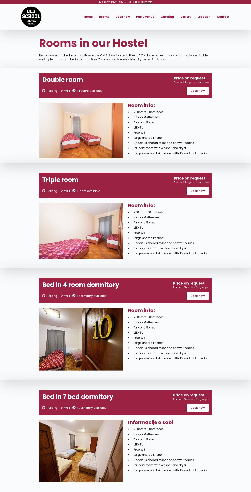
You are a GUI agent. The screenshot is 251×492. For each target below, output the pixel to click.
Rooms (104, 17)
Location (204, 17)
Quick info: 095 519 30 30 (119, 2)
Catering (167, 17)
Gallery (185, 17)
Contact (223, 17)
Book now (123, 17)
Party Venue (145, 17)
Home (88, 17)
